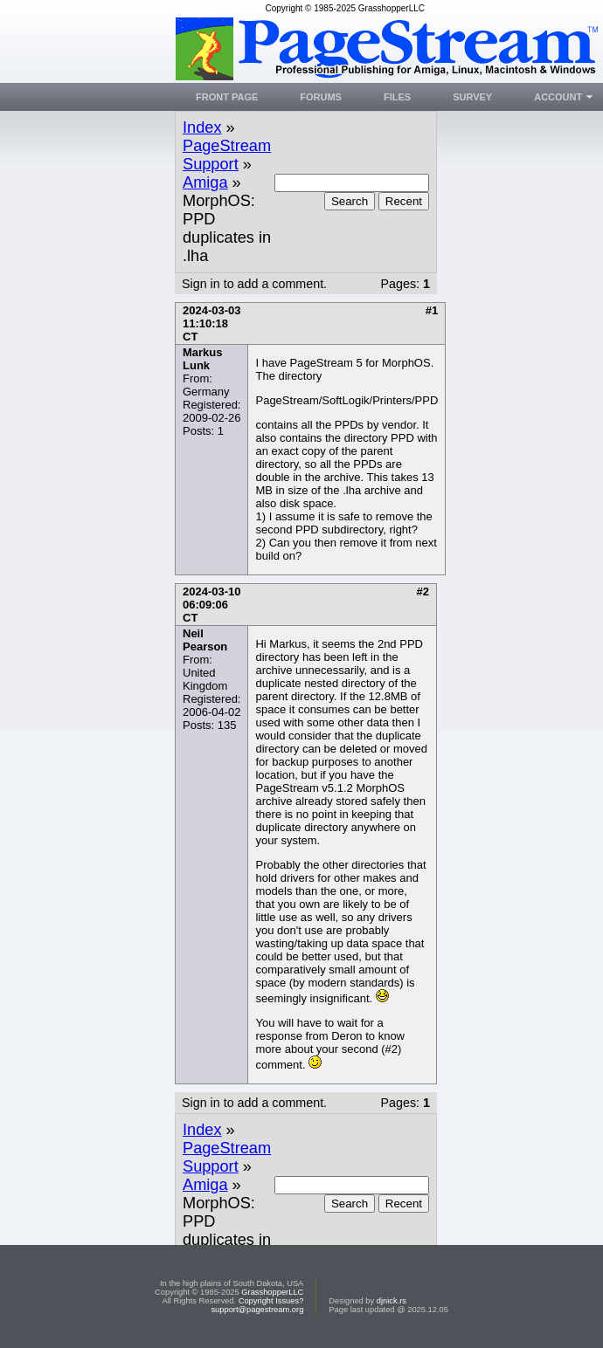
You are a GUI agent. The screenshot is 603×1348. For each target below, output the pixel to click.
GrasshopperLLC (272, 1292)
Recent (403, 201)
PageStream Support (227, 155)
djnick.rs (391, 1300)
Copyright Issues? (271, 1300)
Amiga (205, 182)
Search (349, 201)
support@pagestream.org (257, 1309)
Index (202, 127)
